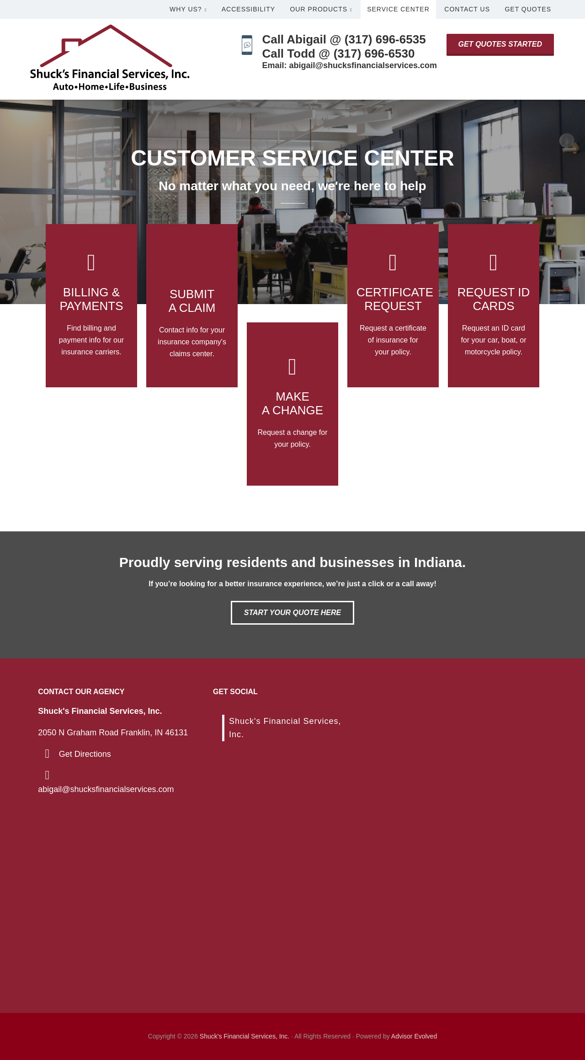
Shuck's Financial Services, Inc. (244, 1036)
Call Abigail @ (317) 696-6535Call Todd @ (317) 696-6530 (343, 46)
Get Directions (85, 754)
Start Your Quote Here (292, 612)
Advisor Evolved (414, 1036)
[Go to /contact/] (192, 305)
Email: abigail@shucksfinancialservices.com (349, 65)
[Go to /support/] (292, 404)
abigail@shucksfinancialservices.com (106, 789)
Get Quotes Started (500, 44)
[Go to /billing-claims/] (91, 305)
